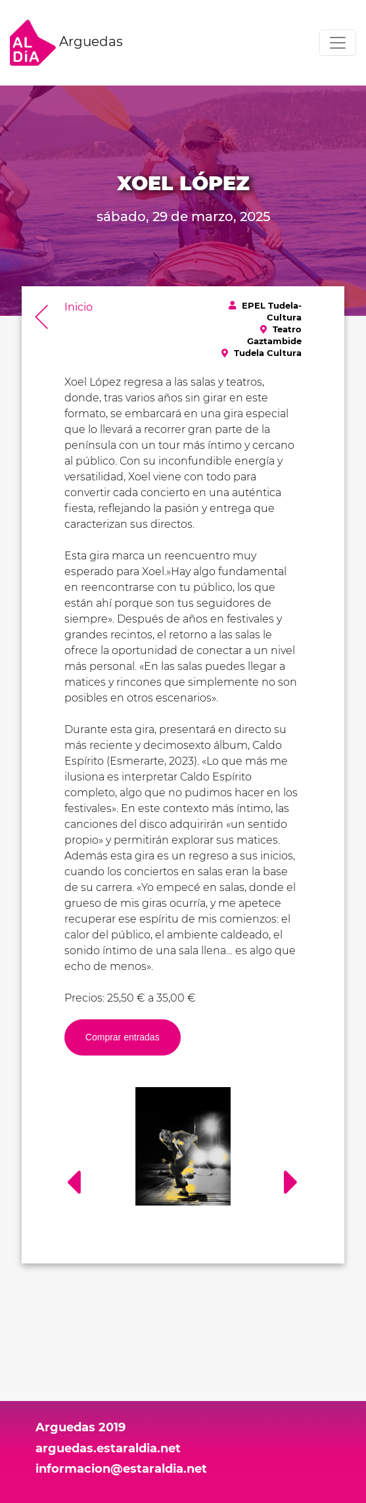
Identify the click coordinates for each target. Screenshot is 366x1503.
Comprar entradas (122, 1037)
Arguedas (66, 43)
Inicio (78, 307)
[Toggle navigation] (337, 43)
